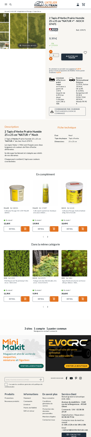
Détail (12, 229)
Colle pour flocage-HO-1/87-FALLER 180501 (14, 212)
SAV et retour (29, 411)
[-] (50, 51)
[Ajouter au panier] (72, 56)
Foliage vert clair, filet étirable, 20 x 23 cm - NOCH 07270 (45, 282)
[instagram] (80, 378)
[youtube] (71, 378)
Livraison (27, 404)
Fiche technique (67, 127)
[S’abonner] (40, 379)
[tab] (66, 128)
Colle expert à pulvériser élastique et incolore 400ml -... (44, 212)
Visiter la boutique (31, 366)
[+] (50, 58)
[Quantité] (54, 55)
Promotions (9, 398)
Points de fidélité (30, 408)
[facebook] (66, 378)
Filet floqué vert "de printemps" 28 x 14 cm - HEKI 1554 (15, 282)
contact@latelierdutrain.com (75, 430)
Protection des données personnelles (48, 411)
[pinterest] (76, 378)
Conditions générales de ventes (47, 403)
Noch (24, 141)
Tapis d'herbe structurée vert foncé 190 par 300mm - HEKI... (73, 282)
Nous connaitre (48, 398)
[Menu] (6, 4)
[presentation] (43, 236)
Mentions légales (49, 417)
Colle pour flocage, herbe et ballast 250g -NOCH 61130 (72, 212)
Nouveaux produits (12, 401)
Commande (28, 401)
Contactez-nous (49, 420)
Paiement (27, 398)
